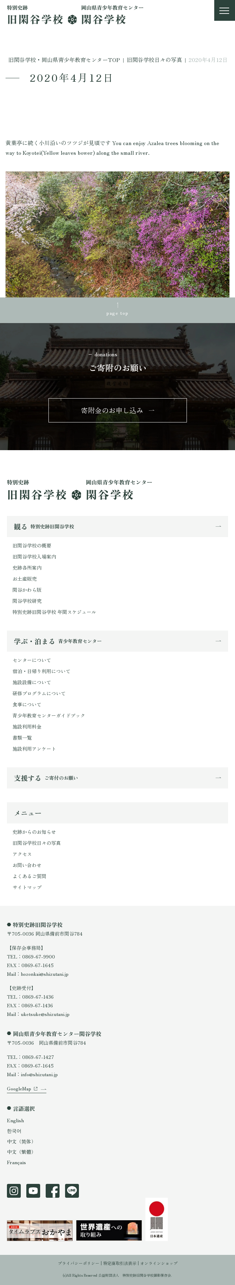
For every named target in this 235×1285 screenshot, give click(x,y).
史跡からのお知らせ (34, 831)
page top (117, 312)
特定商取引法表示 (119, 1263)
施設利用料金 (27, 726)
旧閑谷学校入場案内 (34, 556)
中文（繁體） (21, 1151)
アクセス (22, 853)
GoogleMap (19, 1088)
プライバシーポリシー (78, 1263)
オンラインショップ (159, 1263)
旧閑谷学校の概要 (31, 545)
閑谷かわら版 (27, 589)
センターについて (31, 660)
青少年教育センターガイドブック (48, 715)
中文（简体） (21, 1141)
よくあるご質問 (29, 876)
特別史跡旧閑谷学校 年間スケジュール (54, 611)
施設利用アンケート (34, 748)
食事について (27, 704)
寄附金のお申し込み (112, 410)
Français (16, 1162)
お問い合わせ (27, 865)
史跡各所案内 (27, 567)
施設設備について (31, 682)
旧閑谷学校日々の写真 (36, 842)
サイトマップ (27, 887)
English (15, 1120)
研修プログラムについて (39, 693)
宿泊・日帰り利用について (41, 671)
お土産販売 (24, 578)
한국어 (14, 1130)
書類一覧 (22, 737)
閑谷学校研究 (27, 600)
